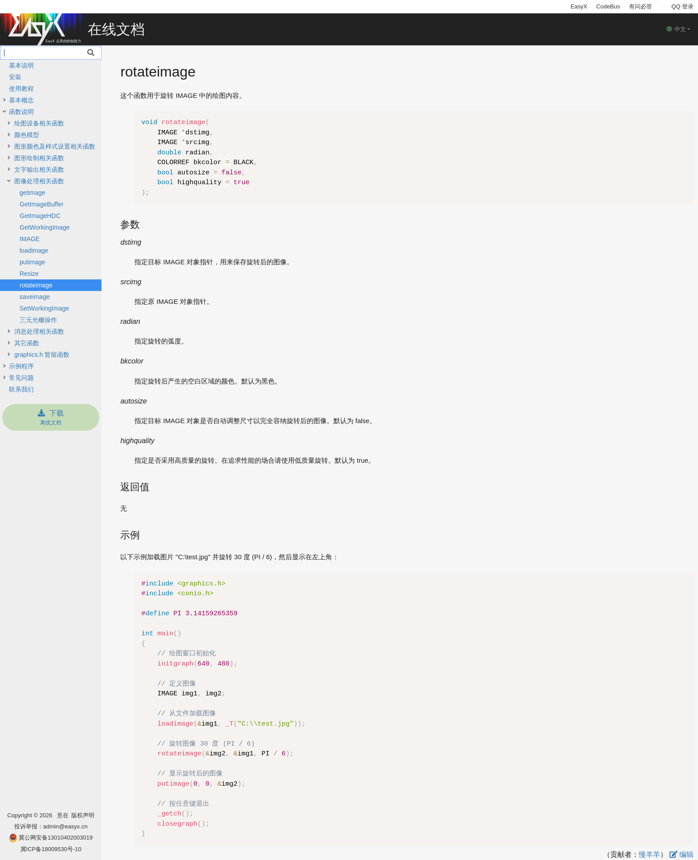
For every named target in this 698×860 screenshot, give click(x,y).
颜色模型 (26, 134)
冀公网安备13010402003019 (56, 837)
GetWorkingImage (45, 227)
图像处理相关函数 (39, 181)
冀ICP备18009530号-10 (50, 849)
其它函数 (26, 343)
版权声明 (82, 815)
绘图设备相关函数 (39, 123)
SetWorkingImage (44, 308)
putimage (32, 262)
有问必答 (640, 6)
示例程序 (21, 366)
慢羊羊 (649, 854)
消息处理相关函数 (39, 331)
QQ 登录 (682, 6)
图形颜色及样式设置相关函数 (54, 146)
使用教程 (21, 88)
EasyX (579, 6)
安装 (15, 77)
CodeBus (608, 6)
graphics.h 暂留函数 (41, 354)
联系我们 (21, 389)
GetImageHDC (40, 215)
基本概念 (21, 100)
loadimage (34, 250)
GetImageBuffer (42, 204)
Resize (29, 273)
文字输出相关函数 (39, 169)
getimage (32, 192)
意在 (64, 815)
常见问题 (21, 377)
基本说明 (21, 65)
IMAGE (30, 238)
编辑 (682, 854)
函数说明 (21, 111)
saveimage (35, 296)
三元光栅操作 (38, 319)
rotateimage (36, 285)
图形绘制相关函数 (39, 158)
